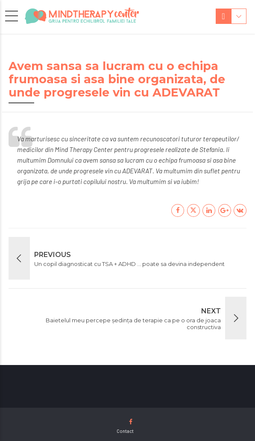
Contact (125, 431)
